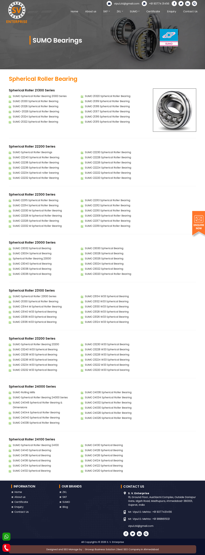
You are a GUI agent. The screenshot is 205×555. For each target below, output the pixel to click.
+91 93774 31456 (155, 3)
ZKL (120, 11)
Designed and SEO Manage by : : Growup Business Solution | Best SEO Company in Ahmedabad (102, 549)
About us (90, 11)
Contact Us (190, 11)
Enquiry (171, 11)
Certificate (153, 11)
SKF (106, 11)
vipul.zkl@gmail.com (123, 3)
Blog (65, 507)
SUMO (134, 11)
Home (74, 11)
